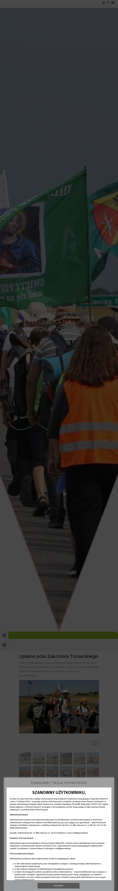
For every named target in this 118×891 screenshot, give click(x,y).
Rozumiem (58, 885)
